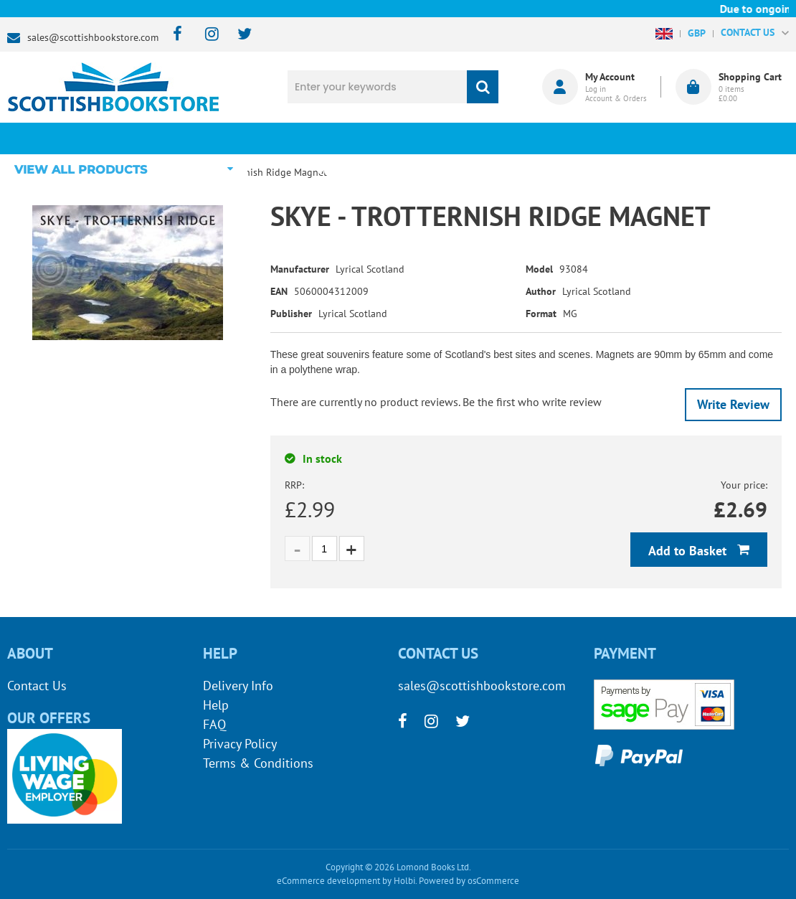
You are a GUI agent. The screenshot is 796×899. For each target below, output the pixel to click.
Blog (484, 138)
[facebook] (173, 34)
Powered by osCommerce (469, 881)
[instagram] (205, 34)
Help (216, 705)
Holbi (404, 881)
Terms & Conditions (258, 763)
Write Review (733, 404)
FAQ (214, 724)
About (606, 138)
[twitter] (237, 34)
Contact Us (37, 685)
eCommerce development (328, 881)
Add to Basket (689, 550)
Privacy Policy (240, 743)
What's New (362, 138)
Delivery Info (238, 685)
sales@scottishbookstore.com (92, 37)
